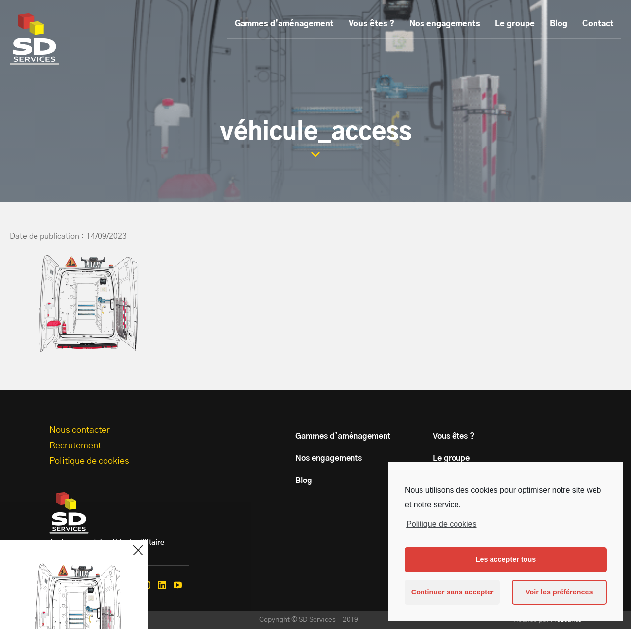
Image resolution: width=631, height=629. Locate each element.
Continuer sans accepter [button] (452, 592)
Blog (558, 24)
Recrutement (75, 446)
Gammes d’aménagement (284, 24)
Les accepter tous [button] (506, 559)
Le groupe (515, 24)
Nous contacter (79, 430)
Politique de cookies (441, 524)
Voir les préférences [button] (559, 592)
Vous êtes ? (371, 24)
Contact (598, 24)
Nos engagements (444, 24)
